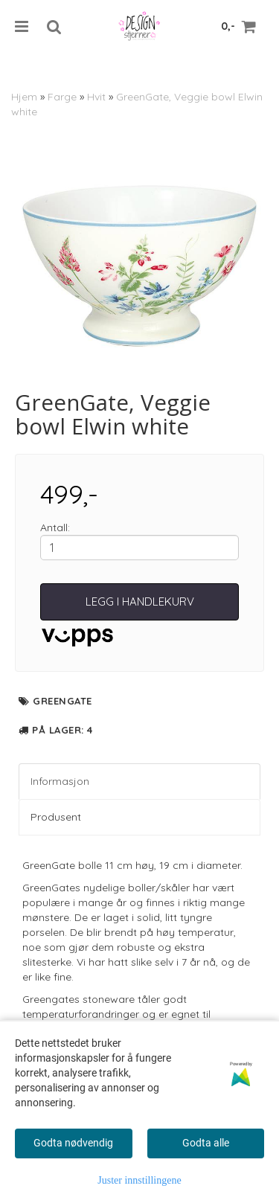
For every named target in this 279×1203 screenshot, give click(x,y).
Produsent (56, 817)
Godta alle (205, 1143)
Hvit (96, 96)
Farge (62, 96)
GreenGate (62, 701)
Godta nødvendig (73, 1143)
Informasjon (60, 781)
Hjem (24, 96)
